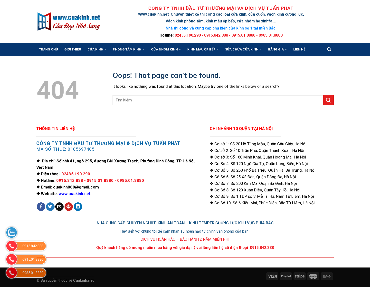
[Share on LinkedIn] (78, 206)
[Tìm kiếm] (329, 49)
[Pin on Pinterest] (69, 206)
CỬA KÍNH (96, 49)
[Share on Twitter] (50, 206)
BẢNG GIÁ (277, 49)
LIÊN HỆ (299, 49)
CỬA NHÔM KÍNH (166, 49)
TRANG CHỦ (48, 49)
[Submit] (328, 100)
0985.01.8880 (130, 180)
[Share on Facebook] (41, 206)
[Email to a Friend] (59, 206)
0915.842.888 (69, 180)
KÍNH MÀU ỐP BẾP (203, 49)
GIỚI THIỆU (72, 49)
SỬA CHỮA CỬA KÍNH (243, 49)
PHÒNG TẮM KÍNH (128, 49)
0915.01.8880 (100, 180)
